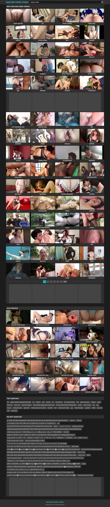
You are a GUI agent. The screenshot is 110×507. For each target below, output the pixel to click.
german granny (84, 402)
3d (8, 402)
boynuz (9, 408)
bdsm (93, 408)
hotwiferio (14, 411)
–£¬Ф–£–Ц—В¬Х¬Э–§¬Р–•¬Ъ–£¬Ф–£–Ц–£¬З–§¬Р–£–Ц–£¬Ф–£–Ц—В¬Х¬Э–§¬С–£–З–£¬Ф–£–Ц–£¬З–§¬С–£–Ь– (53, 458)
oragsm (93, 402)
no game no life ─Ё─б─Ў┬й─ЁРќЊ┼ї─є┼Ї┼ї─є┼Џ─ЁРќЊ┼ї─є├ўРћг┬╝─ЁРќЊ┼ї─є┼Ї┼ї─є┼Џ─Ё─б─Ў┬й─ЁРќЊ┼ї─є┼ (40, 472)
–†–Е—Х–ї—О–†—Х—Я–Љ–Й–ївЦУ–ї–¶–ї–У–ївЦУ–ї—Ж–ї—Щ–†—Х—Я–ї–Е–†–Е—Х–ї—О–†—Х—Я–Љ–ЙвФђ (36, 443)
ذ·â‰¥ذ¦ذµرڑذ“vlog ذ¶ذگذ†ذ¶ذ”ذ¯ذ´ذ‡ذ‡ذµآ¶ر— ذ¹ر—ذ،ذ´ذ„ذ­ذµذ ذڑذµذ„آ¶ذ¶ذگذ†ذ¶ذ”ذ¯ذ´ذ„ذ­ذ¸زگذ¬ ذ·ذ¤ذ (34, 432)
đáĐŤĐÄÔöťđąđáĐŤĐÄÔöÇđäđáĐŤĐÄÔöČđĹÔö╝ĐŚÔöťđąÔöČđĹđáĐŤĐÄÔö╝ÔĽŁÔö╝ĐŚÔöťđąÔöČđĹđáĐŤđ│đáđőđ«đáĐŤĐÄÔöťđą (44, 429)
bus (78, 402)
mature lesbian (79, 408)
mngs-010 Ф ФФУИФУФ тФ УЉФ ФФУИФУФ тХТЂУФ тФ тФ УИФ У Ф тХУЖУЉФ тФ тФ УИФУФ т (47, 438)
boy (97, 405)
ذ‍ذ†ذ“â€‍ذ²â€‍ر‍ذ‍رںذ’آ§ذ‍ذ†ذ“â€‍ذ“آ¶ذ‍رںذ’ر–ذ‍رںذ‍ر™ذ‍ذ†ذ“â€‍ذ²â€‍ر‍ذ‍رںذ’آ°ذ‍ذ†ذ (25, 469)
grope (99, 402)
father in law (81, 452)
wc (53, 402)
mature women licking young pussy (91, 449)
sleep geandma (17, 408)
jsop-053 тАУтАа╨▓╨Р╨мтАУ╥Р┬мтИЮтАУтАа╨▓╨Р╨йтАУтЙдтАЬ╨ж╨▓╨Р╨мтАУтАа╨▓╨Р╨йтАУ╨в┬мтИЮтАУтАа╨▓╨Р (41, 475)
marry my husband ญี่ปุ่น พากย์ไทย (34, 440)
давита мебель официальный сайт (20, 402)
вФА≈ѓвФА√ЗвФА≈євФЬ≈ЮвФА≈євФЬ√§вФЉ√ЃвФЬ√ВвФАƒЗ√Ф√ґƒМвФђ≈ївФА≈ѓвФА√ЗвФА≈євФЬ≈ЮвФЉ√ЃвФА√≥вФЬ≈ (41, 455)
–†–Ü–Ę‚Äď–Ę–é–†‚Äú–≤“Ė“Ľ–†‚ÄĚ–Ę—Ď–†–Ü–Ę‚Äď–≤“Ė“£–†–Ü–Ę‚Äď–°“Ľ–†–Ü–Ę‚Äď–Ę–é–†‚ (31, 423)
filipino (56, 426)
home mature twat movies (85, 475)
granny (48, 402)
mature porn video (63, 408)
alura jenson (59, 402)
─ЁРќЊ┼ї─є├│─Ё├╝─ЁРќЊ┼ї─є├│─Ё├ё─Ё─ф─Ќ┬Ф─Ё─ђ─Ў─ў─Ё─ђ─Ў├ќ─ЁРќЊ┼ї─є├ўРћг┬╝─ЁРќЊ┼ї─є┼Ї (38, 461)
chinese (38, 402)
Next (65, 281)
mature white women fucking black (66, 405)
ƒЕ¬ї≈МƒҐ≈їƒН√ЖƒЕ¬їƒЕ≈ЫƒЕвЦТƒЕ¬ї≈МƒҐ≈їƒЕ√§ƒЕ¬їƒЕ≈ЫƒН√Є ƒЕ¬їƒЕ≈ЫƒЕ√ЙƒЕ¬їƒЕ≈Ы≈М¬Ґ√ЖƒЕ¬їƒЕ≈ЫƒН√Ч (37, 420)
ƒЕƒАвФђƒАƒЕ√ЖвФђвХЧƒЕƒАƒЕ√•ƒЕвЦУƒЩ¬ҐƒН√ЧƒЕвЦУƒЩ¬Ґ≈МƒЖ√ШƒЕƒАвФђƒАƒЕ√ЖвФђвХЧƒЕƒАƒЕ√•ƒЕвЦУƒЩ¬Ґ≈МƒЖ (41, 452)
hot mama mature (69, 402)
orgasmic (87, 408)
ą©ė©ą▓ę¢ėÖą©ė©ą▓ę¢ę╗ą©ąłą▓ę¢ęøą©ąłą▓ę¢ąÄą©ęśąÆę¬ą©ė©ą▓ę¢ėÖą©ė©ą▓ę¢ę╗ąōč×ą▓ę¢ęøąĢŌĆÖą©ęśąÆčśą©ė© (43, 449)
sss (58, 423)
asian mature (87, 405)
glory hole (26, 408)
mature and (81, 455)
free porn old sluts (78, 426)
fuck (55, 408)
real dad (50, 408)
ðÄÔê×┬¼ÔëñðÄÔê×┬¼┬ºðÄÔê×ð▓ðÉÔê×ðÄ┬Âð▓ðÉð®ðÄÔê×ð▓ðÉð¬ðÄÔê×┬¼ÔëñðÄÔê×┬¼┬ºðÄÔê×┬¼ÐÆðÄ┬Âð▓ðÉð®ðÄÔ (43, 464)
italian (88, 455)
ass (94, 405)
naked (83, 464)
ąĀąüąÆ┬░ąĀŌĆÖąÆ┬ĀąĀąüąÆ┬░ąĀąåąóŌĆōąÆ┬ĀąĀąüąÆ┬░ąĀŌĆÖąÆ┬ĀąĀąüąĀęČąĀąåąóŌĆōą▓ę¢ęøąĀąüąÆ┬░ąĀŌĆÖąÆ (43, 466)
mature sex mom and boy (38, 408)
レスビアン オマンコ (65, 426)
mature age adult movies (14, 458)
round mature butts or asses (15, 440)
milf (8, 411)
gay (72, 408)
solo (43, 402)
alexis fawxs (75, 446)
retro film (66, 432)
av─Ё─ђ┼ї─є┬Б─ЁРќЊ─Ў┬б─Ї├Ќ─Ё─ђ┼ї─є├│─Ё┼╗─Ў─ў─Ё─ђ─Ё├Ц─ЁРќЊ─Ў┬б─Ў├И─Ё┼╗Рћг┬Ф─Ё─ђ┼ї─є (38, 446)
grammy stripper (26, 405)
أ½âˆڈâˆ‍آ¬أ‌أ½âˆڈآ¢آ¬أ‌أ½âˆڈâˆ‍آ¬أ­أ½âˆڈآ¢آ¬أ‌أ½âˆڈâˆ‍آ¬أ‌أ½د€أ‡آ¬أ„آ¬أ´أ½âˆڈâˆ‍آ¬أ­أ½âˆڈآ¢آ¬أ (29, 426)
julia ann (99, 408)
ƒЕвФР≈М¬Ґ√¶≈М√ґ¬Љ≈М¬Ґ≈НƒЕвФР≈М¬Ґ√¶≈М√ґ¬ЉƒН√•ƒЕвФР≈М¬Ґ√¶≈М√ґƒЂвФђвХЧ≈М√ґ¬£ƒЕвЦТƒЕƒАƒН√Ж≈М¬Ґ (41, 435)
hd (33, 402)
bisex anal (17, 405)
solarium (72, 420)
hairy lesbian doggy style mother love (43, 405)
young (80, 405)
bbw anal (9, 405)
